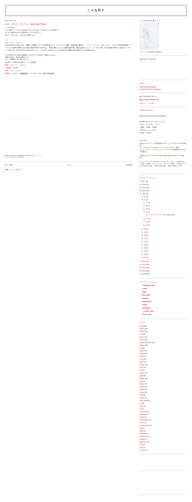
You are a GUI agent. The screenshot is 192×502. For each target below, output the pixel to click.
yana (141, 359)
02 (145, 254)
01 (145, 257)
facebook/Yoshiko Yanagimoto (150, 89)
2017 (144, 181)
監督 (6, 65)
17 (147, 219)
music (142, 351)
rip (140, 409)
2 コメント (38, 155)
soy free (142, 450)
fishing (142, 439)
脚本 (6, 71)
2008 (144, 274)
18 (147, 212)
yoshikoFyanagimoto (150, 99)
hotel (141, 422)
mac (141, 445)
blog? (144, 292)
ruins (141, 447)
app (141, 428)
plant (141, 395)
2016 (144, 184)
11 (145, 200)
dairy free (143, 433)
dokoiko (145, 298)
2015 (144, 188)
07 (145, 238)
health (142, 389)
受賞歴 (7, 73)
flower (142, 384)
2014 (144, 191)
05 (145, 245)
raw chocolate (144, 425)
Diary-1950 (146, 295)
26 (147, 206)
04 (145, 248)
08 (147, 225)
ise (141, 348)
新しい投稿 (9, 165)
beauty (142, 365)
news (141, 406)
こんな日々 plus (148, 311)
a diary (144, 289)
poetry (142, 398)
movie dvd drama (17, 157)
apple (141, 431)
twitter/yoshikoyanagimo (148, 87)
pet (141, 381)
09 (145, 232)
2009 (144, 271)
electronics (143, 436)
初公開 (7, 62)
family (142, 353)
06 (145, 242)
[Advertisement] (151, 482)
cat (141, 334)
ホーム (69, 165)
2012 (144, 261)
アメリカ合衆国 (30, 62)
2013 (144, 194)
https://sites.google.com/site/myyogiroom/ (153, 116)
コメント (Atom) (15, 169)
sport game (143, 400)
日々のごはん (147, 314)
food (141, 326)
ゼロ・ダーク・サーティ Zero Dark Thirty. (25, 24)
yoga (141, 376)
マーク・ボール (15, 71)
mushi (142, 392)
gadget (142, 378)
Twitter (144, 305)
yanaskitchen (144, 420)
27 (147, 203)
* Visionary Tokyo (148, 285)
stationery (143, 414)
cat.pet (142, 387)
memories (143, 411)
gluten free (143, 442)
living (141, 337)
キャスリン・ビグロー (18, 65)
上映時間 (8, 68)
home (142, 340)
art (140, 370)
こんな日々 (96, 10)
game (142, 362)
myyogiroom (147, 301)
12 (145, 197)
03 (145, 251)
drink (141, 356)
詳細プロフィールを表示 (147, 103)
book (141, 367)
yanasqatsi (146, 308)
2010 (144, 268)
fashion (142, 345)
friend (142, 331)
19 (147, 209)
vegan (142, 417)
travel (141, 329)
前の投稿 (129, 165)
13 (147, 222)
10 (145, 229)
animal (142, 373)
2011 (144, 264)
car (141, 403)
